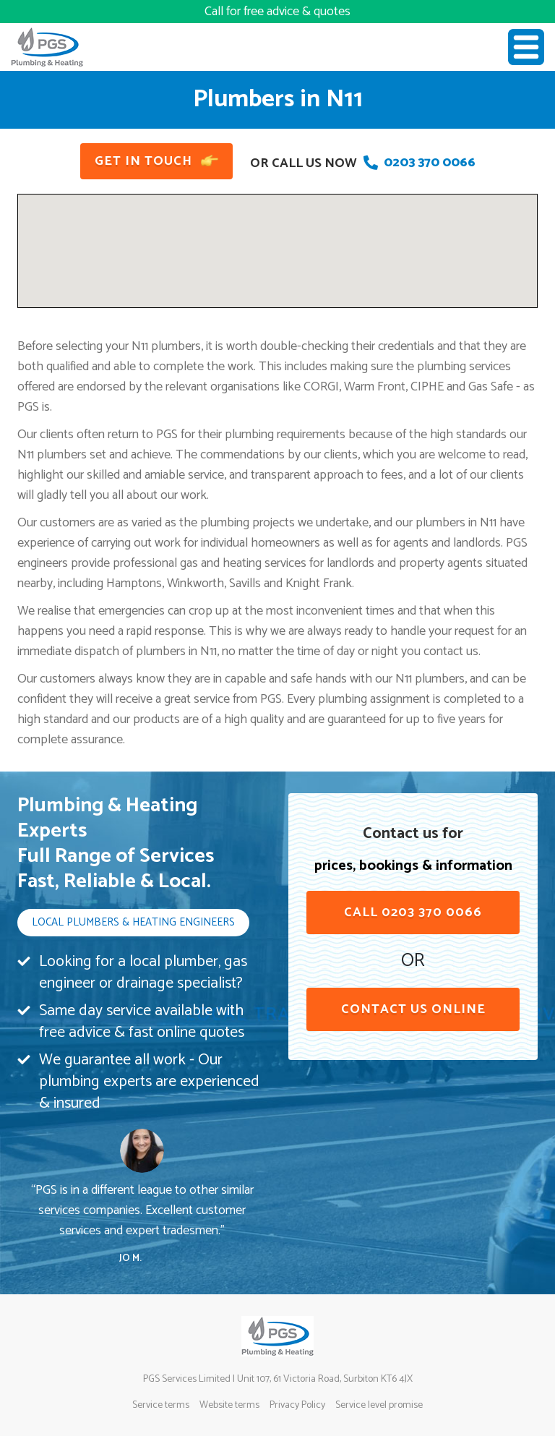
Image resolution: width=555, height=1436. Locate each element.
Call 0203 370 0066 (413, 912)
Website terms (229, 1405)
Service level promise (379, 1405)
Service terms (160, 1405)
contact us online (413, 1009)
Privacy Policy (297, 1405)
